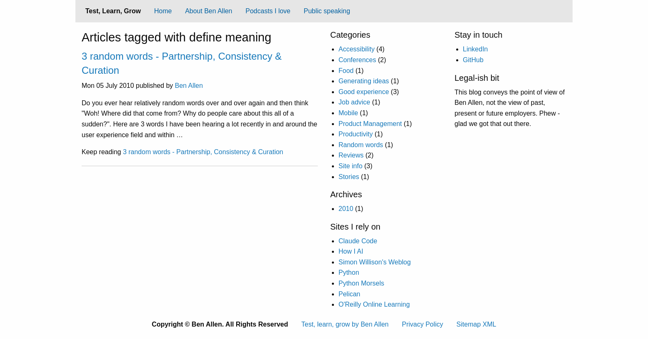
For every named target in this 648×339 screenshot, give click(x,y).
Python (349, 272)
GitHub (473, 59)
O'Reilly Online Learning (374, 304)
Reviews (351, 155)
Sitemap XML (476, 324)
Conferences (357, 59)
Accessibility (357, 49)
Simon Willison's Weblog (375, 262)
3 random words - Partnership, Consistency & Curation (203, 151)
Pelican (349, 294)
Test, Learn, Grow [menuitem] (113, 11)
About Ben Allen (208, 11)
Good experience (364, 91)
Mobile (348, 112)
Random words (361, 144)
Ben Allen (189, 85)
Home (163, 11)
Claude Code (358, 241)
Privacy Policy (422, 324)
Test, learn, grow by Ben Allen (345, 324)
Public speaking (327, 11)
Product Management (370, 123)
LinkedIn (475, 49)
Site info (351, 166)
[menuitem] (163, 11)
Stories (349, 176)
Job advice (354, 102)
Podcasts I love (268, 11)
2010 (346, 208)
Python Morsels (361, 283)
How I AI (351, 251)
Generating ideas (364, 81)
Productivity (356, 134)
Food (346, 70)
